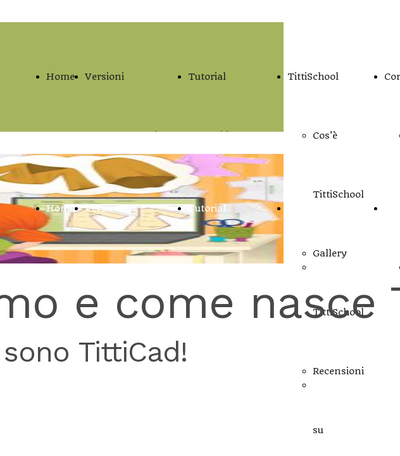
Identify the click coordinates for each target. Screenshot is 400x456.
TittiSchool (313, 76)
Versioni (104, 76)
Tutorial (207, 76)
